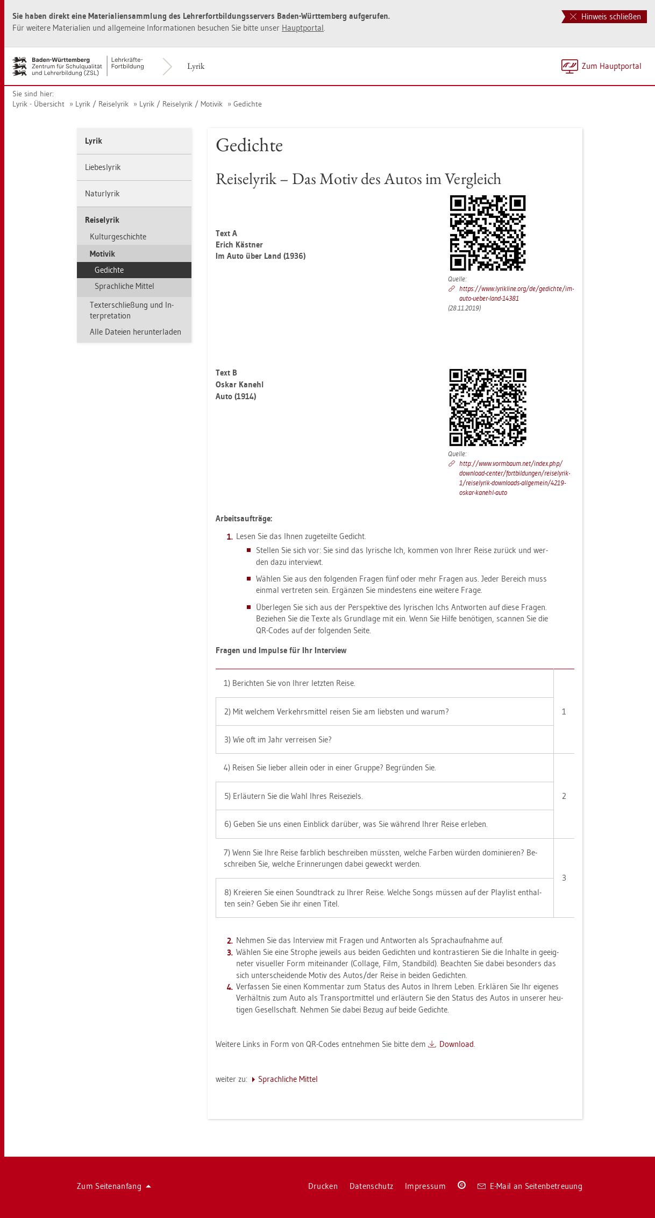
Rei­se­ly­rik (102, 220)
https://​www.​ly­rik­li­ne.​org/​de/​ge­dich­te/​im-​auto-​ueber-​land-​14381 (516, 293)
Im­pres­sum (425, 1186)
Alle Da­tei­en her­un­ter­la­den (135, 332)
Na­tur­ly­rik (102, 193)
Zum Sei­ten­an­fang (114, 1186)
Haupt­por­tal (303, 28)
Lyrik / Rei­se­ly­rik (102, 104)
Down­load (456, 1044)
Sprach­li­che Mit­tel (124, 286)
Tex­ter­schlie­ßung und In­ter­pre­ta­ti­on (132, 310)
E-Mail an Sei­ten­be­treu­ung (530, 1186)
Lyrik (196, 65)
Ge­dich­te (247, 104)
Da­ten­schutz (371, 1186)
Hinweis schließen (605, 16)
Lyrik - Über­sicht (38, 104)
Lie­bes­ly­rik (103, 167)
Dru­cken (323, 1186)
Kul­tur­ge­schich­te (118, 236)
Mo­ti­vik (102, 254)
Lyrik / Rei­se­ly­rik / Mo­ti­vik (181, 104)
